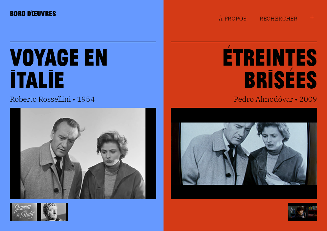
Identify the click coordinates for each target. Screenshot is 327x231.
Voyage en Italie (59, 67)
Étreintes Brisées (269, 67)
